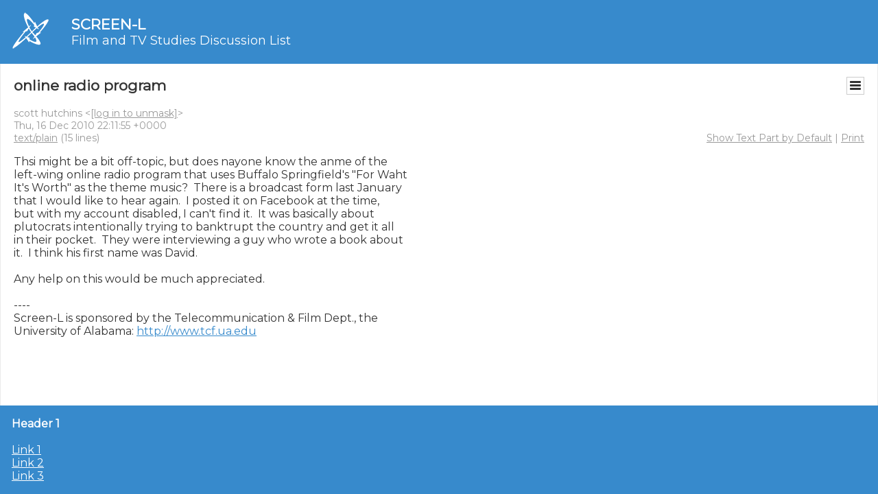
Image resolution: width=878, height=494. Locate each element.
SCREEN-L (108, 24)
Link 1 (26, 449)
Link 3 (28, 475)
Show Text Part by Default (769, 138)
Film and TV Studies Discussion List (181, 40)
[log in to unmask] (134, 113)
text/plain (36, 138)
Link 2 (28, 462)
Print (852, 138)
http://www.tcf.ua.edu (197, 331)
